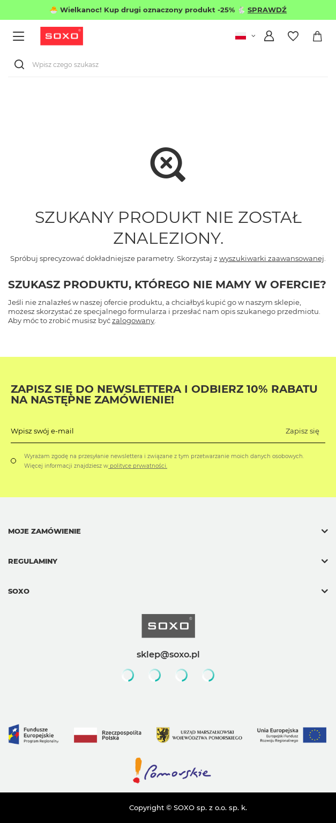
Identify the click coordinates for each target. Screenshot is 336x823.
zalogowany (133, 320)
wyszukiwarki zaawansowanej (271, 258)
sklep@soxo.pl (168, 654)
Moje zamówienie (44, 531)
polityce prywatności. (137, 465)
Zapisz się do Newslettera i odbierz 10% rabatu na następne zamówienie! (164, 394)
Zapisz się (302, 431)
